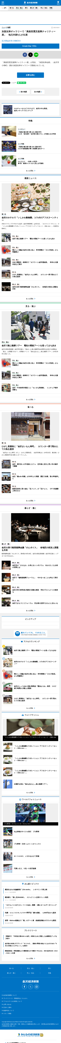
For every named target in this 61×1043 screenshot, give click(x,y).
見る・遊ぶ (19, 8)
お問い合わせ (7, 1004)
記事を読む (30, 75)
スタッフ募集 (7, 1013)
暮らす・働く (34, 8)
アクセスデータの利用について (12, 1001)
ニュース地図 (6, 27)
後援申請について (8, 1010)
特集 (51, 8)
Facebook (24, 986)
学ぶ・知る (44, 8)
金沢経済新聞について (10, 995)
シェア (13, 83)
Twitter (30, 986)
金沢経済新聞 (30, 2)
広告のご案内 (7, 1007)
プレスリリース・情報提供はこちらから (15, 998)
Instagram (36, 986)
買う (26, 8)
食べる (12, 8)
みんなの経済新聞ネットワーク (30, 1035)
